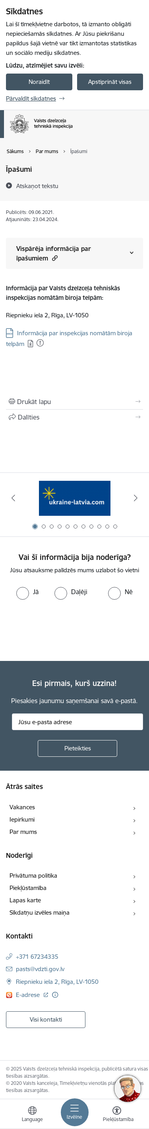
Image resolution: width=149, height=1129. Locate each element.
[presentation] (66, 629)
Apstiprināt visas (110, 82)
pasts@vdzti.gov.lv (40, 969)
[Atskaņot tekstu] (37, 185)
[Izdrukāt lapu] (74, 401)
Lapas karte (25, 900)
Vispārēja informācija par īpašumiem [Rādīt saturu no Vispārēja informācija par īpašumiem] (53, 253)
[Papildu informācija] (55, 995)
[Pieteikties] (77, 748)
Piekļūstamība (28, 888)
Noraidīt (39, 82)
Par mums (23, 832)
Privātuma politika (33, 875)
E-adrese (28, 995)
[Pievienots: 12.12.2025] (40, 342)
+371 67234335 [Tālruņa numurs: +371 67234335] (37, 956)
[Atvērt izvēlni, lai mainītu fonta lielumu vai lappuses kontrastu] (117, 1115)
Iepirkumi (22, 819)
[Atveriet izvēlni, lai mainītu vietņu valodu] (32, 1115)
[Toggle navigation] (75, 1112)
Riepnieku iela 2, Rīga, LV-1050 (57, 981)
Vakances (22, 807)
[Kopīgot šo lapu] (74, 417)
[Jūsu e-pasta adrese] (77, 721)
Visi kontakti (46, 1019)
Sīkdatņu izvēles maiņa (40, 912)
